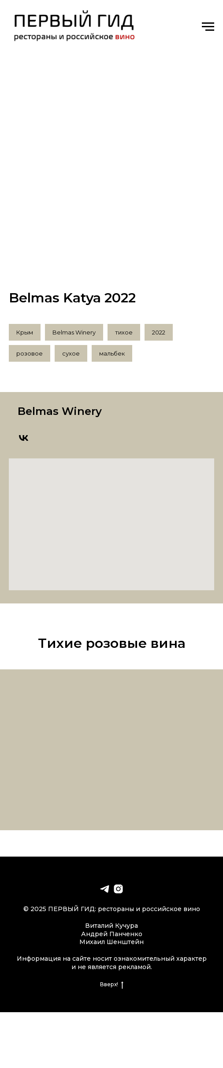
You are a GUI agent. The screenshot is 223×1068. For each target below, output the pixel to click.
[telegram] (104, 888)
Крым (24, 332)
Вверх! (111, 984)
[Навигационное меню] (208, 26)
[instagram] (118, 888)
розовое (29, 353)
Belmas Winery (74, 332)
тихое (124, 332)
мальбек (112, 353)
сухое (71, 353)
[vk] (23, 437)
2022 (158, 332)
